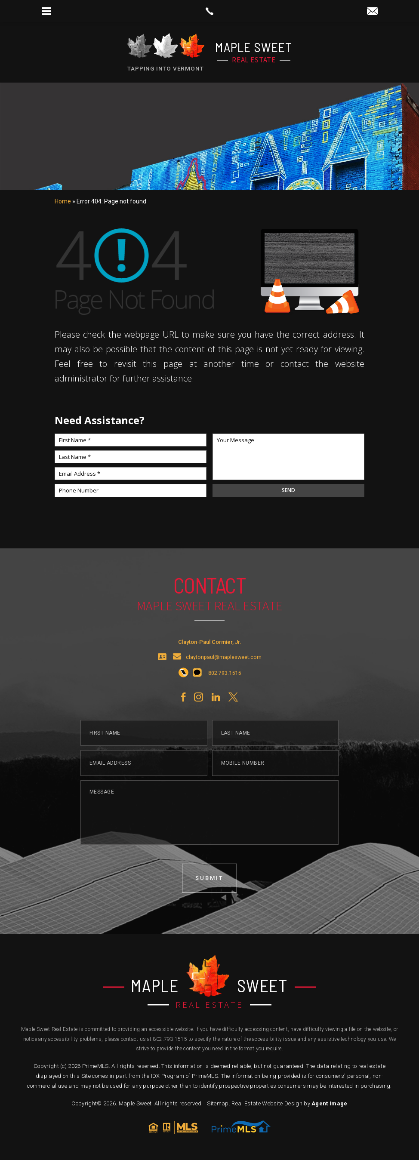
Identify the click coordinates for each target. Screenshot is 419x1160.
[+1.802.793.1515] (183, 677)
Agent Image (329, 1103)
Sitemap (217, 1103)
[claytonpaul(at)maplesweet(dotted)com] (372, 11)
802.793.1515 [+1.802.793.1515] (170, 1039)
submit (209, 882)
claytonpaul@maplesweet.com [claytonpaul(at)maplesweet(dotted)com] (224, 661)
